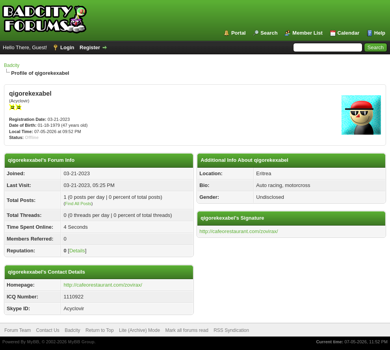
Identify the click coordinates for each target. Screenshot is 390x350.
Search (268, 33)
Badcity (11, 65)
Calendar (349, 33)
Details (77, 251)
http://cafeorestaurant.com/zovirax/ (102, 285)
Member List (307, 33)
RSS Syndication (231, 330)
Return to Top (99, 330)
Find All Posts (78, 203)
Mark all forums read (186, 330)
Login (67, 47)
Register (90, 47)
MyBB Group (81, 341)
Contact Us (47, 330)
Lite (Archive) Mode (139, 330)
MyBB (33, 341)
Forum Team (17, 330)
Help (379, 33)
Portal (238, 33)
